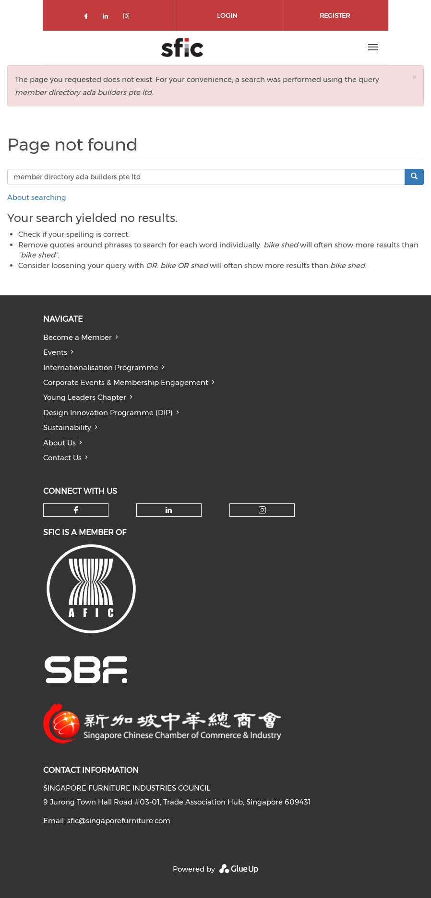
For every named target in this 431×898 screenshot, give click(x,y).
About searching (36, 197)
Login (227, 15)
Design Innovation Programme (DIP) (108, 412)
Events (55, 352)
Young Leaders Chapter (84, 397)
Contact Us (62, 457)
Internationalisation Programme (100, 367)
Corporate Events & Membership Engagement (125, 382)
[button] (414, 77)
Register (335, 15)
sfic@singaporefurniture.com (118, 820)
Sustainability (67, 427)
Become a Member (77, 337)
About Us (59, 442)
